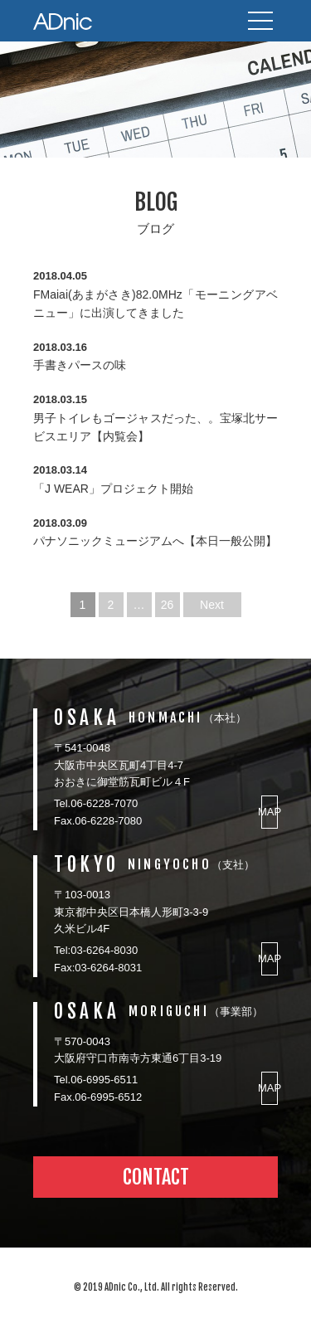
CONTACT (156, 1177)
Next (212, 604)
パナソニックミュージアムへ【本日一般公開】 (155, 540)
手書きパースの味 (79, 365)
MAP (269, 811)
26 (167, 604)
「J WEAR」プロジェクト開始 (113, 488)
